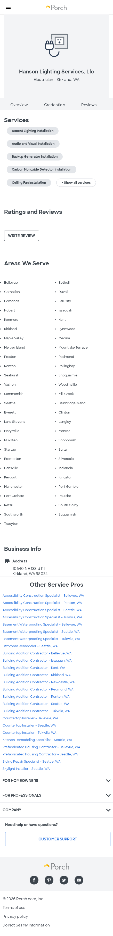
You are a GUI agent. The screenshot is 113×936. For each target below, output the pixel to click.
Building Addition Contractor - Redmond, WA (38, 689)
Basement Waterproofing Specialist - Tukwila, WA (41, 639)
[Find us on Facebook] (34, 880)
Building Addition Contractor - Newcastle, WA (39, 682)
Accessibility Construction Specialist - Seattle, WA (42, 610)
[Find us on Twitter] (64, 880)
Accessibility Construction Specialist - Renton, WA (42, 603)
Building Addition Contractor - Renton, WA (36, 697)
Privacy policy (15, 916)
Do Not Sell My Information (26, 925)
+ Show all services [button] (76, 183)
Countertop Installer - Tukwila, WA (29, 733)
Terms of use (14, 907)
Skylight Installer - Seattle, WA (26, 769)
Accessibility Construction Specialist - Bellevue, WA (43, 596)
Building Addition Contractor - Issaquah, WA (37, 661)
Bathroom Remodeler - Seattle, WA (30, 646)
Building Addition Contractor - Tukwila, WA (36, 711)
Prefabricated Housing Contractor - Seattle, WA (40, 754)
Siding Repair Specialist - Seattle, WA (32, 762)
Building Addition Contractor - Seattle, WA (36, 704)
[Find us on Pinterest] (49, 880)
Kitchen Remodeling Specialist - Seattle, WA (37, 740)
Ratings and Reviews (33, 212)
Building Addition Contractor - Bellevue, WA (37, 653)
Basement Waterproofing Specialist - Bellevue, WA (42, 624)
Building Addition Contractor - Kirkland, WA (37, 675)
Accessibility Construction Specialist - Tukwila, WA (42, 617)
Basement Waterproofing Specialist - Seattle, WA (41, 632)
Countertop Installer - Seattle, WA (29, 725)
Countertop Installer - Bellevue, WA (30, 718)
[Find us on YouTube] (79, 880)
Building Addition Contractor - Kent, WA (34, 668)
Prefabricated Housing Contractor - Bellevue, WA (41, 747)
